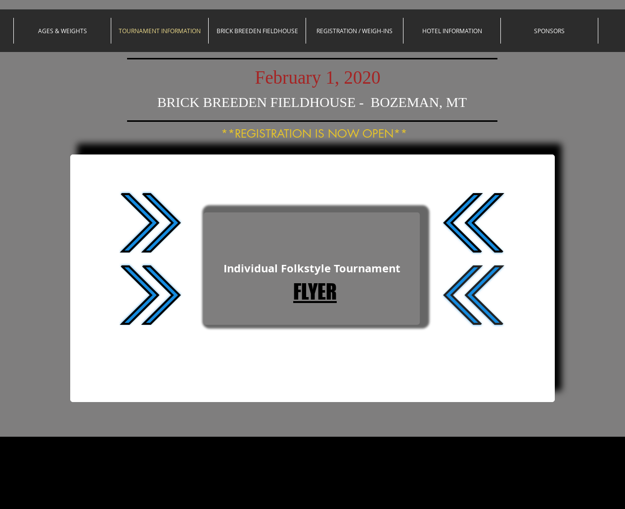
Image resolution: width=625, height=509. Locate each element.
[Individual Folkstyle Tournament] (312, 268)
